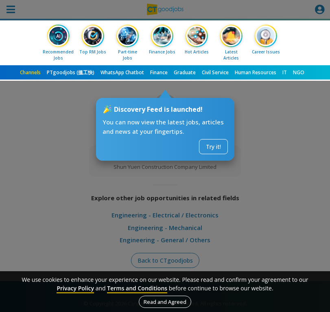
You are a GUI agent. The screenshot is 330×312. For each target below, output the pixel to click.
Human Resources (255, 72)
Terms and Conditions (137, 288)
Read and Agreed (165, 301)
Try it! (213, 146)
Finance (159, 72)
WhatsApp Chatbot (122, 72)
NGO (298, 72)
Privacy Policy (75, 288)
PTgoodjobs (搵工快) (70, 72)
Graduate (185, 72)
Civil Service (215, 72)
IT (284, 72)
